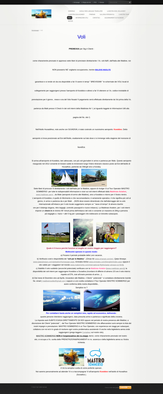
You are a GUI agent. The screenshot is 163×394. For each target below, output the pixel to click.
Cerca (129, 2)
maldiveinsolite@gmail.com (54, 281)
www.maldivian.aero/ (44, 195)
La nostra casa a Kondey (76, 14)
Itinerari (92, 14)
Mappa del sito (87, 2)
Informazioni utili (82, 18)
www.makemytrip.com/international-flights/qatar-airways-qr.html (96, 265)
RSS (95, 2)
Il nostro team (124, 14)
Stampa (102, 2)
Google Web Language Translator (90, 11)
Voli (69, 18)
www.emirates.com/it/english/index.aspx (105, 262)
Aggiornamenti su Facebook (114, 18)
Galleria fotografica (107, 14)
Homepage (71, 11)
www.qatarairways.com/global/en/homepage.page (53, 262)
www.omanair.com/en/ (104, 259)
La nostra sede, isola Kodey (116, 11)
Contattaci (96, 18)
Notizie (70, 21)
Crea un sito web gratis (112, 387)
